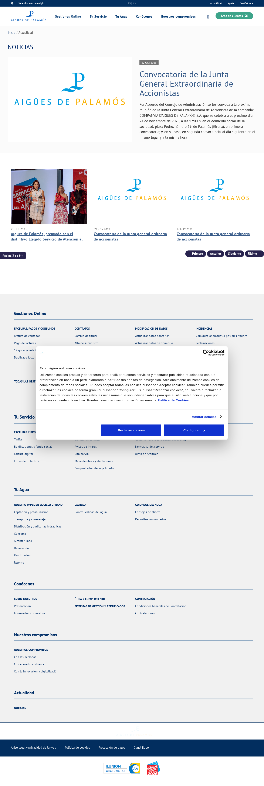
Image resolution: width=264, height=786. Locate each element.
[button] (13, 255)
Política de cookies (77, 747)
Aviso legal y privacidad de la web (33, 747)
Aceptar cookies (194, 430)
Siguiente (234, 254)
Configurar (132, 430)
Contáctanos (246, 3)
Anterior (215, 254)
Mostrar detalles (204, 416)
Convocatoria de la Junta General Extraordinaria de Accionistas (186, 83)
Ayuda (230, 3)
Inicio (11, 33)
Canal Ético (141, 747)
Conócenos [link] (144, 16)
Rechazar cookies (69, 430)
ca (134, 3)
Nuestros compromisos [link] (178, 16)
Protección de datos (111, 747)
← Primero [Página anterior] (195, 254)
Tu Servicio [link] (98, 16)
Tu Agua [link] (121, 16)
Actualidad (215, 3)
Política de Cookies (173, 400)
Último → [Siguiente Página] (254, 254)
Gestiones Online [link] (68, 16)
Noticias (20, 708)
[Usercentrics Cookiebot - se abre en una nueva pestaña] (205, 352)
